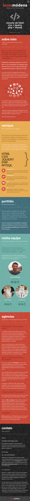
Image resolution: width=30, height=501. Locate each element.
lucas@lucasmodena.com (11, 227)
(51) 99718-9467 (8, 455)
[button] (11, 32)
